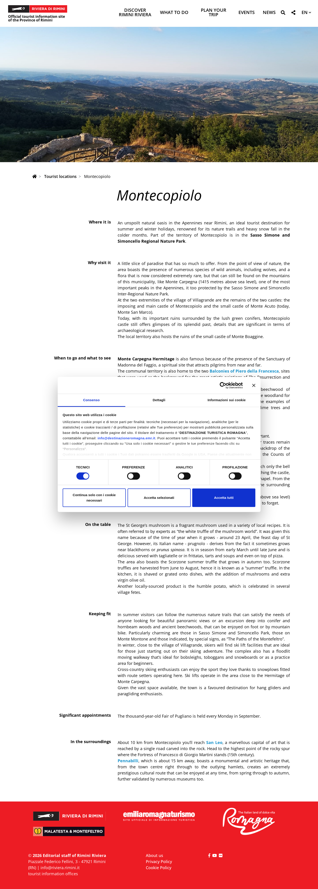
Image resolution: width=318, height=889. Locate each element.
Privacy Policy (159, 861)
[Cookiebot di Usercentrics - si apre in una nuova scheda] (223, 385)
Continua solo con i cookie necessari (94, 497)
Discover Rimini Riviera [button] (135, 13)
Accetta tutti (224, 498)
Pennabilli (128, 760)
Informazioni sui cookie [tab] (227, 400)
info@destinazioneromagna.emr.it (126, 438)
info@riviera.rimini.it (60, 867)
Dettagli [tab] (159, 400)
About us (154, 855)
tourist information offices (53, 873)
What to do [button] (174, 12)
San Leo (214, 742)
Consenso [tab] (91, 400)
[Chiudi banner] (253, 385)
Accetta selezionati (159, 498)
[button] (283, 13)
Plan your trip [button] (213, 13)
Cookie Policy (158, 867)
